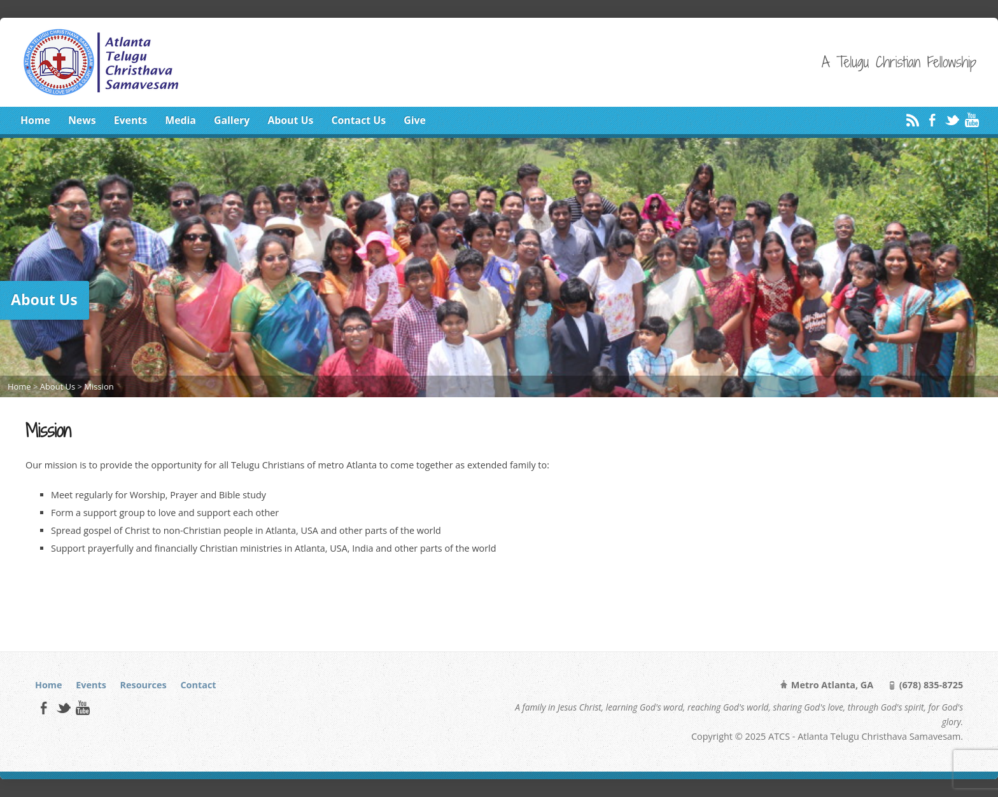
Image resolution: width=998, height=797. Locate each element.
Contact (198, 685)
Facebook (932, 119)
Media (180, 120)
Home (35, 120)
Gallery (232, 120)
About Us (290, 120)
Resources (143, 685)
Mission (98, 386)
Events (130, 120)
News (82, 120)
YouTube (971, 119)
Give (415, 120)
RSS (912, 119)
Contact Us (358, 120)
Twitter (952, 119)
